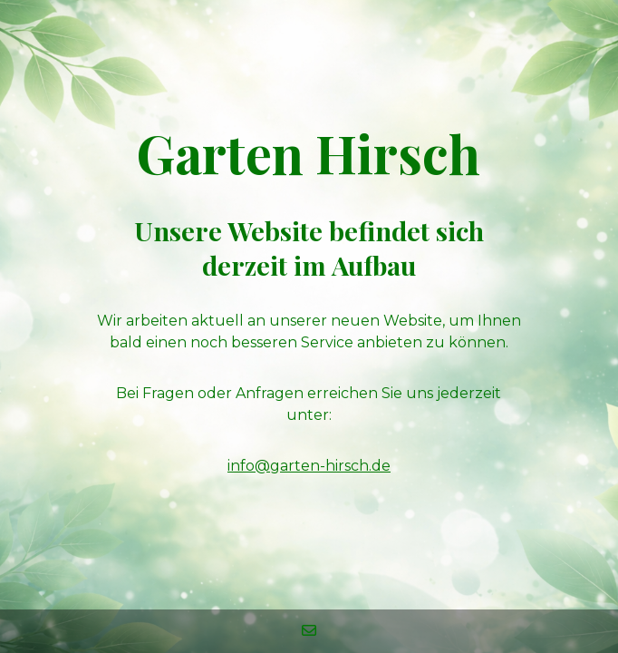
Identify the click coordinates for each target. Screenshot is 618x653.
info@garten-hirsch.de (309, 465)
